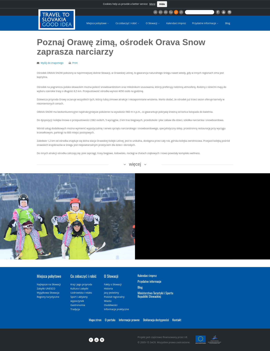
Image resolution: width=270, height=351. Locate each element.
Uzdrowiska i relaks (81, 292)
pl (176, 12)
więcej (135, 164)
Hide (162, 4)
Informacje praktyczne (116, 309)
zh (181, 12)
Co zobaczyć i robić (128, 23)
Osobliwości (110, 305)
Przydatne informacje (205, 23)
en (160, 12)
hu (170, 12)
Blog (227, 23)
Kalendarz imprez (176, 23)
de (165, 12)
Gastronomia (77, 305)
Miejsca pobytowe (98, 23)
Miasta (107, 301)
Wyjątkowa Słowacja (48, 292)
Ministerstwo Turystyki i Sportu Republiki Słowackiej (155, 295)
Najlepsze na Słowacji (49, 284)
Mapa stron (95, 320)
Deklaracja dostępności (156, 320)
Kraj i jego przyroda (81, 284)
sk (155, 12)
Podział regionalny (114, 296)
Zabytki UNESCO (46, 288)
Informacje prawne (129, 320)
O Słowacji (153, 23)
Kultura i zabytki (79, 288)
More (152, 4)
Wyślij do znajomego (52, 62)
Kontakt (176, 320)
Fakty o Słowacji (113, 284)
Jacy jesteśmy (111, 292)
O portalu (110, 320)
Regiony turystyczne (48, 296)
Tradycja (75, 309)
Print (75, 62)
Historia (108, 288)
